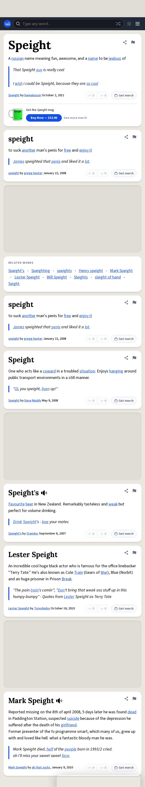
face (65, 756)
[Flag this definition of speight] (134, 137)
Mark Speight (121, 271)
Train (78, 572)
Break (67, 579)
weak (113, 504)
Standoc (32, 533)
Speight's (16, 271)
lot (87, 161)
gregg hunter (33, 173)
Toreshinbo (42, 608)
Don (61, 590)
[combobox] (68, 23)
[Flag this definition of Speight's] (134, 491)
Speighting (40, 271)
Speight (14, 95)
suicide (73, 718)
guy (39, 70)
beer (29, 504)
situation (87, 371)
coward (49, 371)
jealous (115, 58)
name (93, 58)
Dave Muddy (32, 400)
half (49, 749)
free (67, 150)
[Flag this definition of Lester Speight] (134, 552)
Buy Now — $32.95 (44, 118)
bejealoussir (32, 95)
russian (17, 58)
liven (45, 389)
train (34, 590)
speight (13, 173)
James (18, 161)
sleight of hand (108, 277)
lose (45, 522)
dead (132, 712)
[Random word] (118, 24)
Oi (16, 389)
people (70, 749)
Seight (14, 284)
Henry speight (91, 271)
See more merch (75, 118)
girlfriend (69, 725)
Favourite (16, 504)
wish (19, 83)
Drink (17, 522)
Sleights (81, 277)
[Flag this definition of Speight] (133, 42)
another (29, 150)
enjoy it (85, 150)
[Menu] (137, 23)
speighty (64, 271)
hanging (116, 371)
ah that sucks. (41, 767)
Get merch (124, 95)
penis (55, 161)
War (104, 572)
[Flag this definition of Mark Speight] (134, 698)
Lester (69, 597)
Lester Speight (27, 277)
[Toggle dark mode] (129, 23)
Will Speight (57, 277)
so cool (92, 83)
